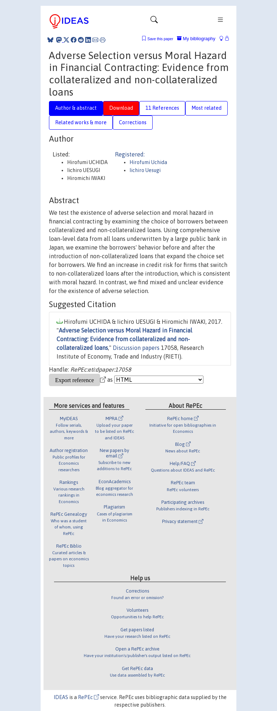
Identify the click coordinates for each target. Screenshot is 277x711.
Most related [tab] (206, 108)
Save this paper (160, 39)
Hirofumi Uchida (148, 162)
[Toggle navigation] (154, 21)
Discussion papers (136, 347)
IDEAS (61, 697)
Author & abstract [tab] (76, 108)
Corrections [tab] (132, 122)
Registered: (130, 154)
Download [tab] (121, 108)
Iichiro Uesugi (145, 170)
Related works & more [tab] (81, 122)
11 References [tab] (162, 108)
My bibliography (196, 38)
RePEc (88, 697)
